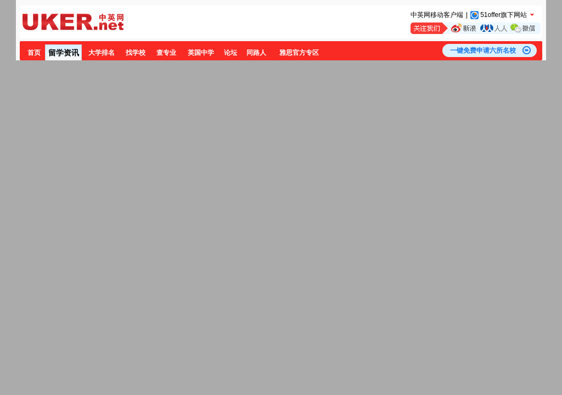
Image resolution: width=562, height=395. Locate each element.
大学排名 (101, 53)
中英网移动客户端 (437, 15)
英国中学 (201, 53)
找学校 (135, 53)
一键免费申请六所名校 (483, 50)
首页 (34, 53)
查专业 (166, 53)
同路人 (256, 53)
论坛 (230, 53)
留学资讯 (63, 52)
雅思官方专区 (299, 53)
